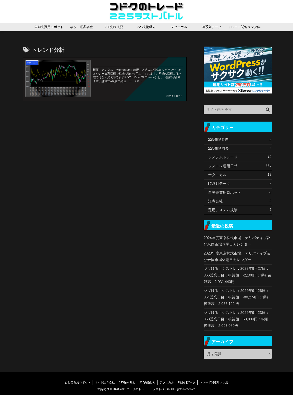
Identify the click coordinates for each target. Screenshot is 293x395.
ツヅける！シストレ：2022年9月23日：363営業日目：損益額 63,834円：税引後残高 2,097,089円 (236, 319)
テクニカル (167, 382)
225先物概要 (127, 382)
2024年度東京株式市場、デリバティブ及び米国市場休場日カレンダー (237, 241)
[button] (267, 109)
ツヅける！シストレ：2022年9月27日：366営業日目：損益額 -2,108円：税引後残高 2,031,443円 (237, 275)
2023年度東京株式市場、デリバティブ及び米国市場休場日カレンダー (237, 256)
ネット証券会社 (105, 382)
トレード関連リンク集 (214, 382)
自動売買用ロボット (78, 382)
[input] (238, 109)
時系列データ (186, 382)
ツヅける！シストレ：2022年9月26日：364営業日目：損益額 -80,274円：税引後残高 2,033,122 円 (237, 297)
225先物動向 (147, 382)
